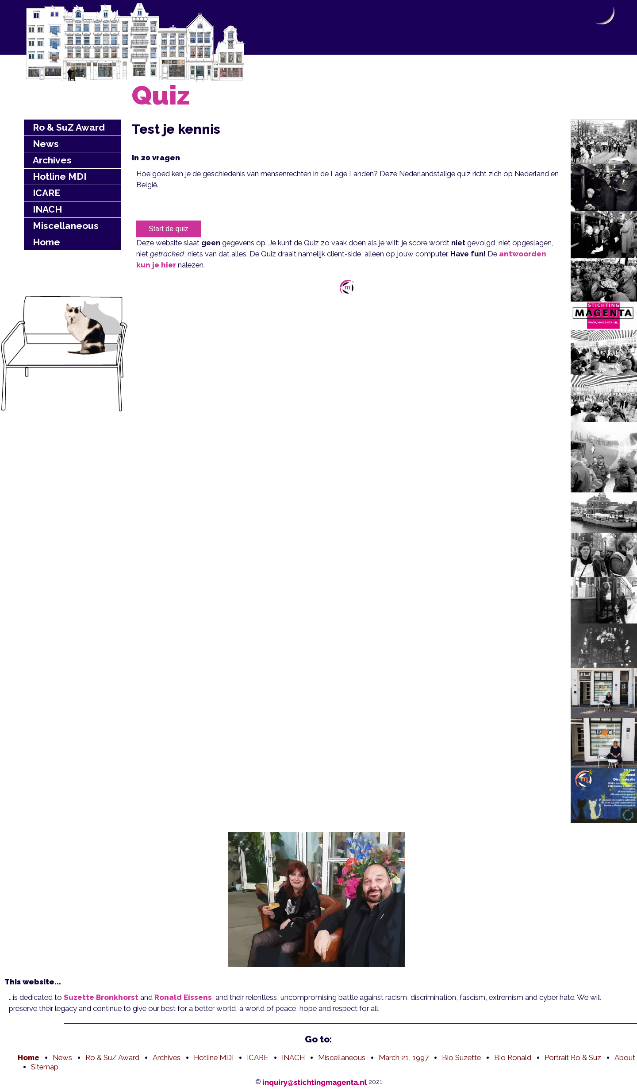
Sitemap (44, 1066)
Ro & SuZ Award (69, 127)
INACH (47, 209)
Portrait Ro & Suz (573, 1057)
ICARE (46, 192)
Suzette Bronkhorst (101, 997)
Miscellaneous (66, 225)
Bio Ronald (512, 1057)
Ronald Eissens (183, 997)
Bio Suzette (461, 1057)
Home (46, 242)
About (624, 1057)
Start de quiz (168, 228)
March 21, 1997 (404, 1057)
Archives (52, 160)
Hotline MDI (59, 176)
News (46, 143)
